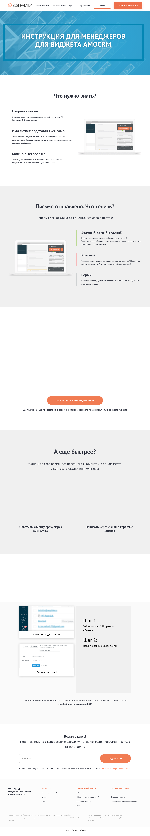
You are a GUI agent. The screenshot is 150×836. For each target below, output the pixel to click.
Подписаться (115, 758)
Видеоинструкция (84, 801)
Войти (102, 5)
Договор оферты (118, 797)
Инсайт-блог (59, 5)
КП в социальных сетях (86, 793)
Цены (71, 5)
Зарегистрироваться (128, 5)
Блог (44, 801)
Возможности (43, 5)
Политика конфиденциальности (124, 801)
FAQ (78, 805)
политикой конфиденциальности (116, 768)
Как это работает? (49, 793)
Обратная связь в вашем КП (88, 797)
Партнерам (84, 5)
